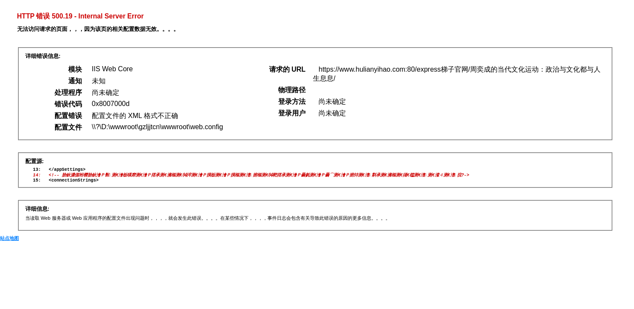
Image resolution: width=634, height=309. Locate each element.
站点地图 (9, 241)
